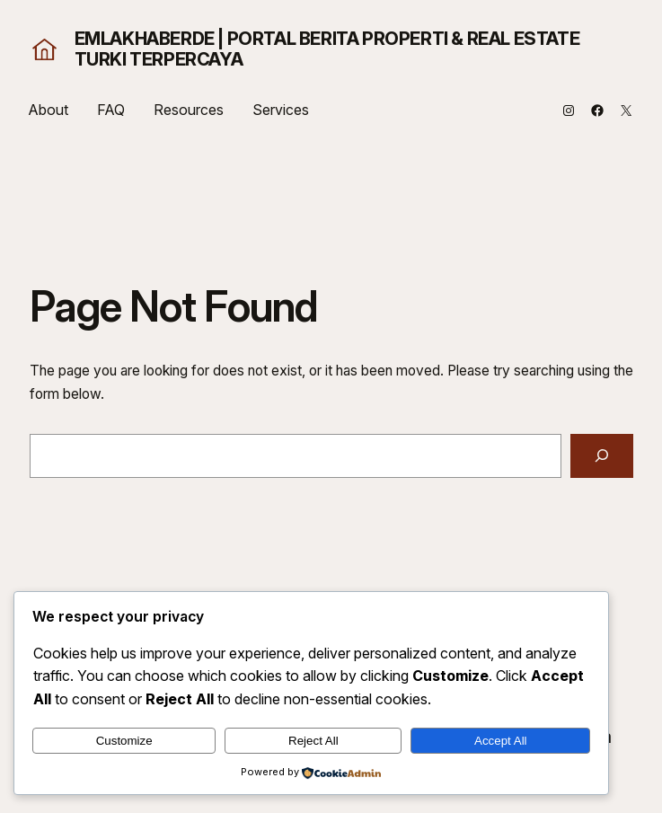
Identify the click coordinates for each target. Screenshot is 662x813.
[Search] (601, 456)
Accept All (500, 740)
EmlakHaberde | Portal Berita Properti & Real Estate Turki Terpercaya (327, 49)
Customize (124, 740)
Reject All (313, 740)
